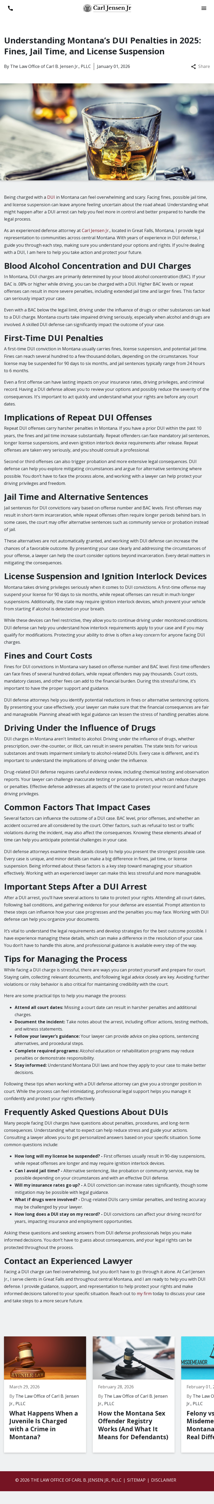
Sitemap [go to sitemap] (136, 1480)
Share (200, 66)
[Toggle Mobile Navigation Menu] (204, 8)
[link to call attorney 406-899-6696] (10, 8)
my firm (144, 1293)
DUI (51, 197)
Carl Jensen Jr (95, 230)
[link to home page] (107, 8)
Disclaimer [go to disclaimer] (163, 1480)
